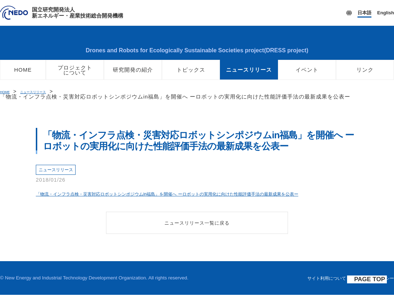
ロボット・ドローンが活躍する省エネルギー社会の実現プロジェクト (197, 45)
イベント (307, 74)
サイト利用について (318, 290)
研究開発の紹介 (133, 74)
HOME (23, 74)
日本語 (364, 12)
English (385, 12)
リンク (365, 74)
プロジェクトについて (75, 74)
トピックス (191, 74)
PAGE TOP (373, 291)
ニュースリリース (249, 74)
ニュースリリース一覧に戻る (197, 234)
